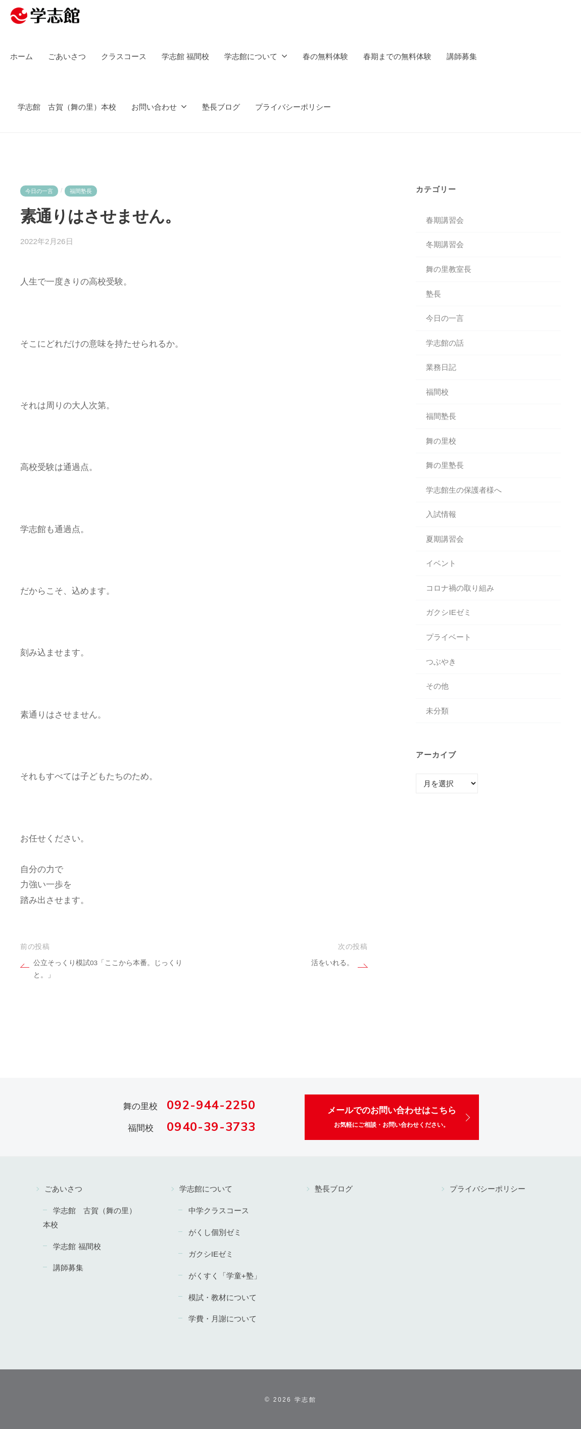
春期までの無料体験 (397, 56)
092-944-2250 (211, 1105)
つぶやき (441, 661)
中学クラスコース (218, 1210)
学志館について (250, 56)
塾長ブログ (221, 107)
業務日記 (441, 367)
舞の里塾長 (445, 465)
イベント (441, 563)
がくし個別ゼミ (214, 1232)
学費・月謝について (222, 1318)
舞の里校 (441, 441)
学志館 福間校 (185, 56)
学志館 (305, 1399)
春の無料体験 (325, 56)
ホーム (21, 56)
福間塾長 (81, 191)
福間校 (437, 392)
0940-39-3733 (211, 1127)
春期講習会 (445, 220)
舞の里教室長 (448, 269)
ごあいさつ (67, 56)
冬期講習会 (445, 244)
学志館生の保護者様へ (464, 490)
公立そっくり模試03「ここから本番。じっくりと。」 (107, 964)
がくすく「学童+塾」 (224, 1275)
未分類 (437, 710)
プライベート (448, 637)
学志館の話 (445, 343)
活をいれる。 (332, 963)
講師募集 (462, 56)
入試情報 (441, 514)
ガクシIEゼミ (448, 612)
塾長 (433, 294)
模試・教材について (222, 1297)
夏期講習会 (445, 539)
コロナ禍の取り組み (460, 588)
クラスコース (124, 56)
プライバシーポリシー (293, 107)
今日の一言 (39, 191)
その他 (437, 686)
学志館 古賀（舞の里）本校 (67, 107)
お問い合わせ (154, 107)
